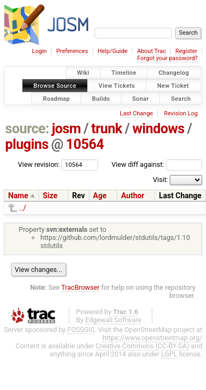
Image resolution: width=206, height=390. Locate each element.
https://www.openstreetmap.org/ (152, 338)
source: (27, 128)
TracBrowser (80, 287)
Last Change (136, 113)
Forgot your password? (167, 58)
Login (39, 51)
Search (181, 98)
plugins (27, 144)
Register (186, 51)
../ (22, 208)
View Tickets (117, 85)
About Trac (151, 51)
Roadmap (56, 98)
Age (100, 195)
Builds (101, 98)
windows (158, 128)
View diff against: (157, 164)
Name (18, 195)
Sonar (140, 98)
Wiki (83, 72)
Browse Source (55, 85)
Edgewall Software (113, 320)
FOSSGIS (80, 330)
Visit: (160, 180)
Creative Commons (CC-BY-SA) (142, 346)
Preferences (72, 51)
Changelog (173, 72)
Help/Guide (112, 51)
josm (66, 128)
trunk (106, 128)
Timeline (124, 72)
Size (50, 195)
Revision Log (180, 113)
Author (132, 195)
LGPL (169, 354)
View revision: (39, 164)
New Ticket (173, 85)
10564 (85, 144)
